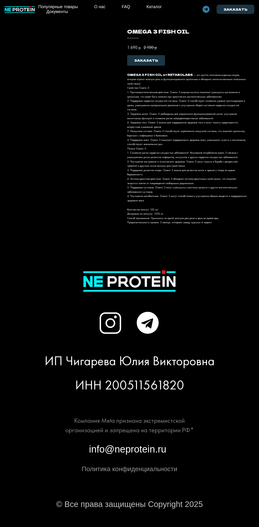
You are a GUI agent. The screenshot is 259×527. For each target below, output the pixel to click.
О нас (99, 6)
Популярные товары (58, 6)
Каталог (154, 6)
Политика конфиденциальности (129, 469)
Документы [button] (57, 11)
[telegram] (206, 9)
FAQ (126, 6)
